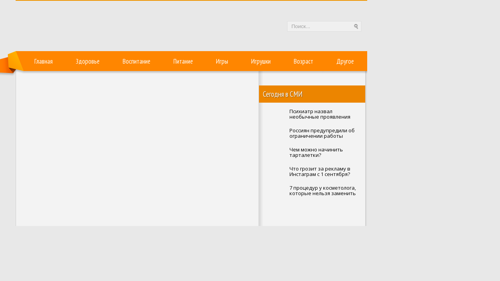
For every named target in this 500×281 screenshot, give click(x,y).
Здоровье (88, 61)
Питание (183, 61)
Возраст (303, 61)
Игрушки (261, 61)
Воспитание (136, 61)
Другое (345, 61)
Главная (43, 61)
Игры (222, 61)
